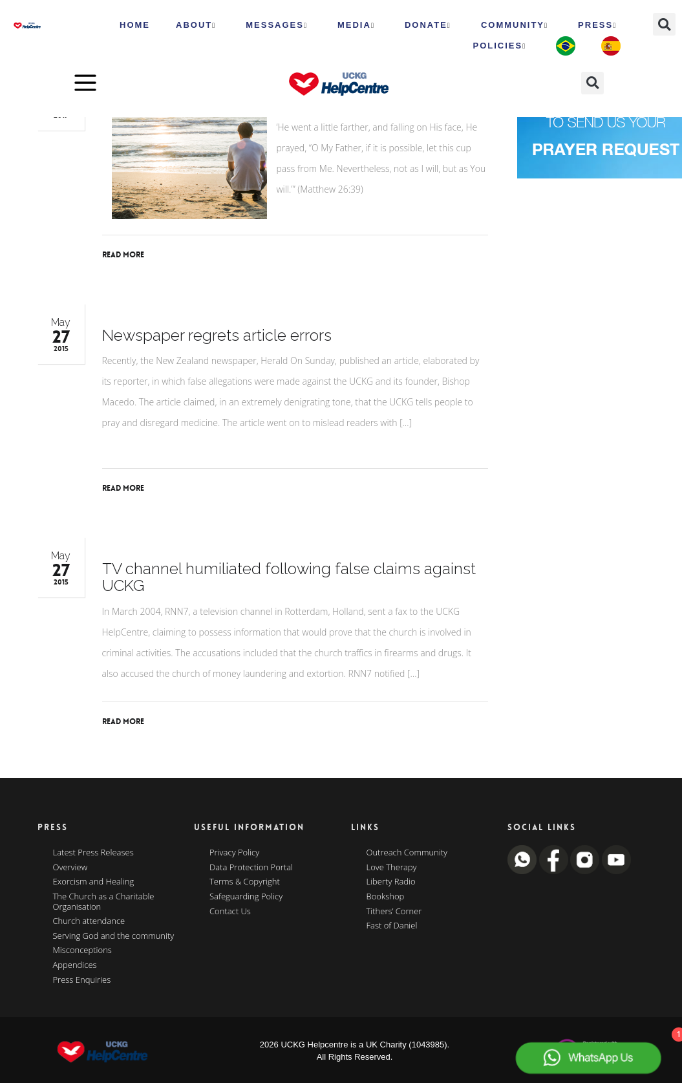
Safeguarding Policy (245, 897)
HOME (135, 25)
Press (597, 25)
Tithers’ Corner (394, 911)
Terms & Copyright (244, 882)
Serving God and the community (114, 936)
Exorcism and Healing (93, 882)
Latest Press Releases (93, 853)
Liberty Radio (391, 882)
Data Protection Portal (251, 868)
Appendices (75, 965)
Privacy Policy (234, 853)
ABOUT (196, 25)
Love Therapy (392, 868)
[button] (664, 24)
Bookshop (386, 897)
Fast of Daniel (392, 926)
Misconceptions (82, 950)
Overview (70, 868)
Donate (428, 25)
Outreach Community (407, 853)
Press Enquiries (82, 980)
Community (514, 25)
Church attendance (89, 921)
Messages (277, 25)
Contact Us (230, 911)
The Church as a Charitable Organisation (104, 902)
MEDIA (356, 25)
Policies (499, 46)
